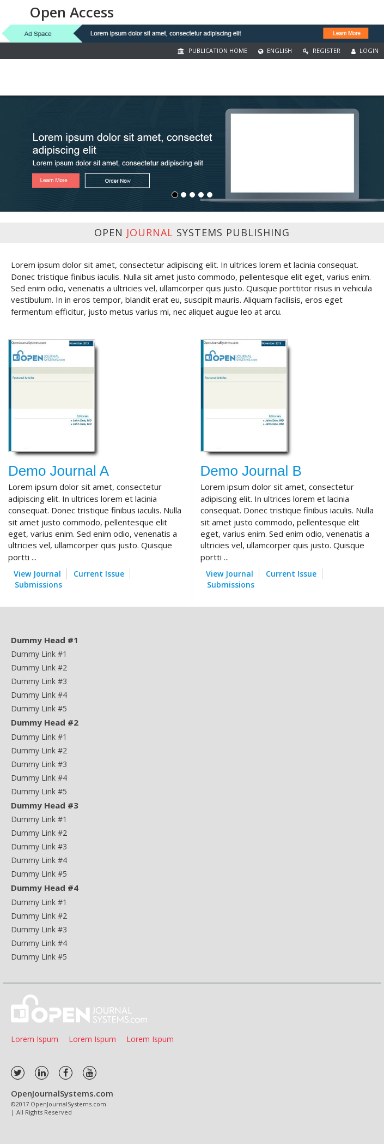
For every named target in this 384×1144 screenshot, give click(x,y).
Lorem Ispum (34, 1039)
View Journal (37, 573)
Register (321, 50)
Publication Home (212, 50)
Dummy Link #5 (39, 708)
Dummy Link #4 (39, 695)
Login (365, 50)
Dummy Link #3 (39, 681)
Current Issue (99, 573)
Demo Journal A (58, 471)
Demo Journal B (251, 471)
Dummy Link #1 (39, 654)
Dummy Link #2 (39, 667)
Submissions (38, 584)
